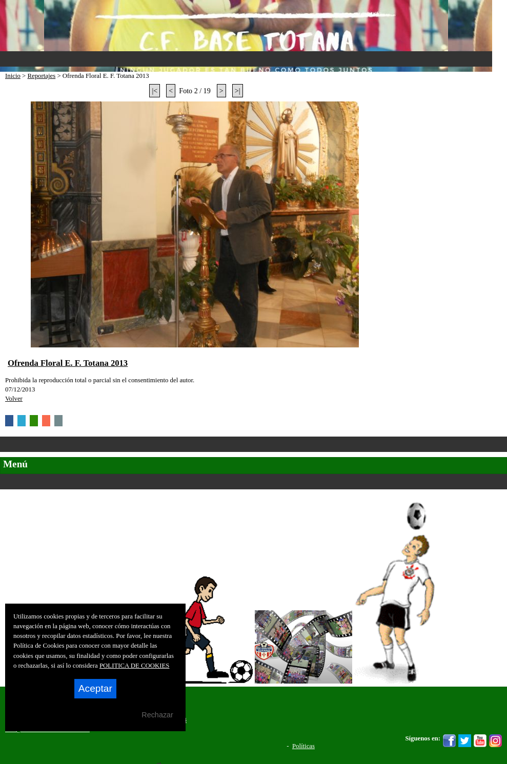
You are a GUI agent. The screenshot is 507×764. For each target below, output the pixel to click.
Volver (14, 398)
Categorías (253, 444)
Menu (246, 59)
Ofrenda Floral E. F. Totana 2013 (68, 363)
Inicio (13, 75)
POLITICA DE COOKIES (134, 665)
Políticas (303, 746)
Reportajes (41, 75)
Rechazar (157, 715)
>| (237, 91)
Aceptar (95, 688)
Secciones (253, 481)
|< (154, 91)
